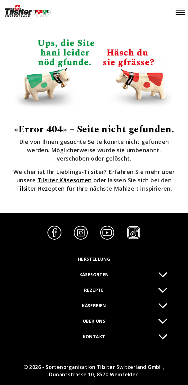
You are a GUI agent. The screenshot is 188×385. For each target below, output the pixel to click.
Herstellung (94, 259)
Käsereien (94, 305)
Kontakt (94, 336)
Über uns (94, 321)
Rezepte (94, 290)
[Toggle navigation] (180, 11)
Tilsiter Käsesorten (65, 180)
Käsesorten (94, 274)
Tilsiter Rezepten (40, 188)
